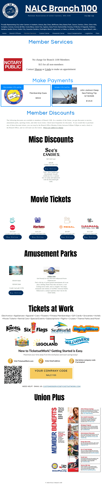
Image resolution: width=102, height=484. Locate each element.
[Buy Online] (51, 168)
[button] (44, 33)
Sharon (38, 69)
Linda (48, 69)
